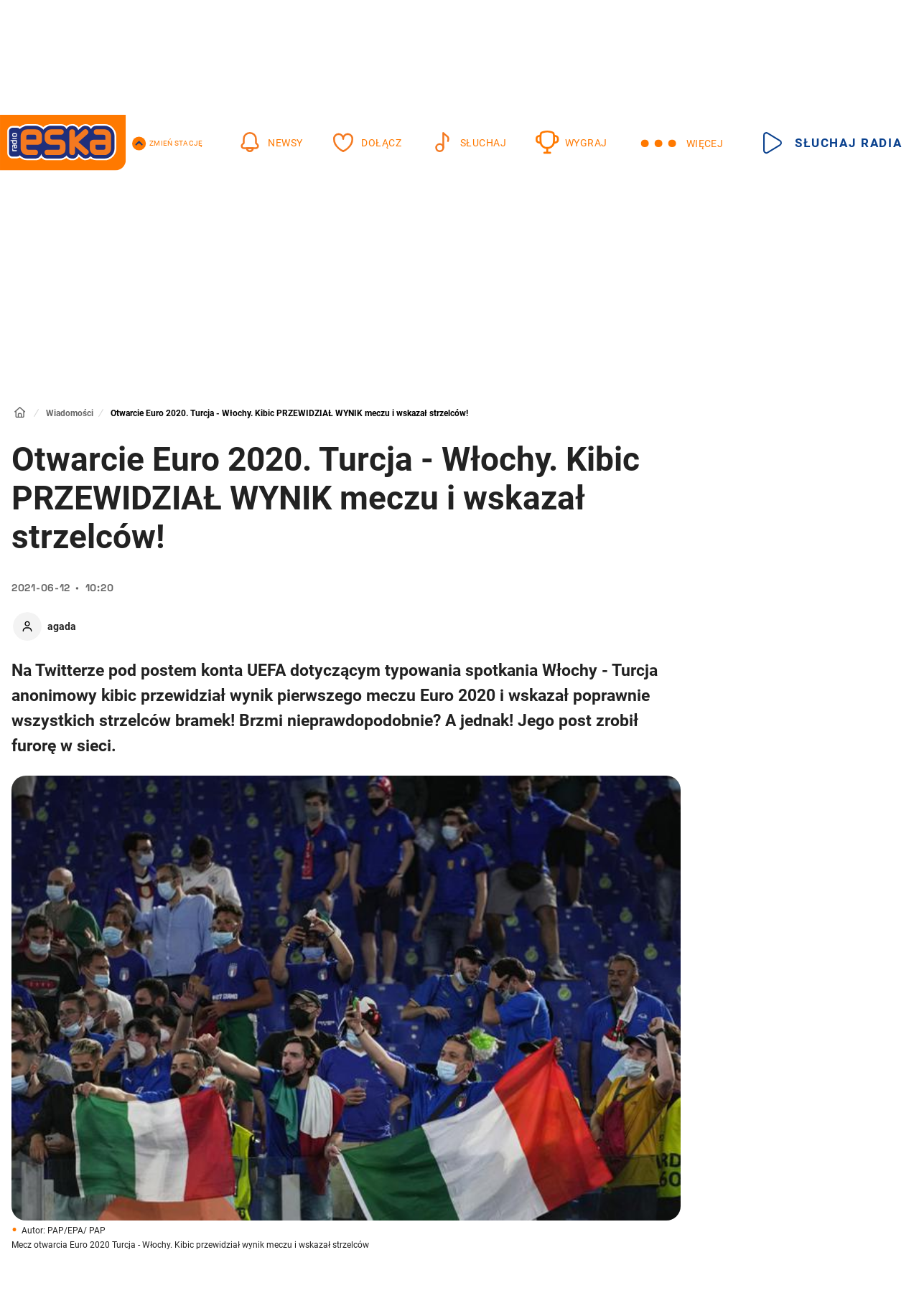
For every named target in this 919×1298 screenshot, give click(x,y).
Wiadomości (69, 413)
